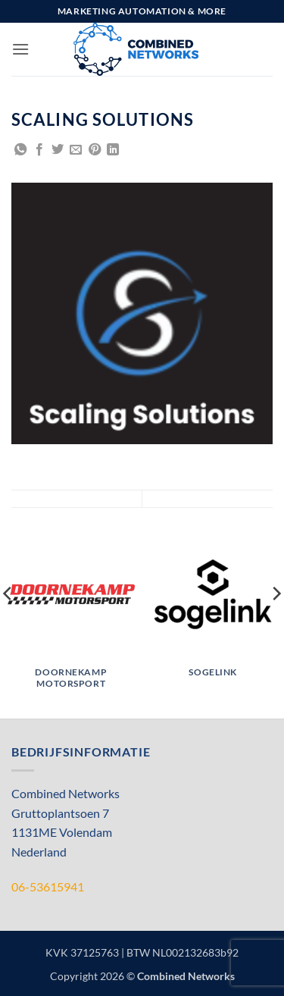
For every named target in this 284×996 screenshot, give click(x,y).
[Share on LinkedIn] (113, 150)
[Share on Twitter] (57, 150)
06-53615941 (47, 886)
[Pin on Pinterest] (95, 150)
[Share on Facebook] (39, 150)
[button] (20, 48)
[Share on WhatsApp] (20, 150)
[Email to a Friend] (76, 150)
